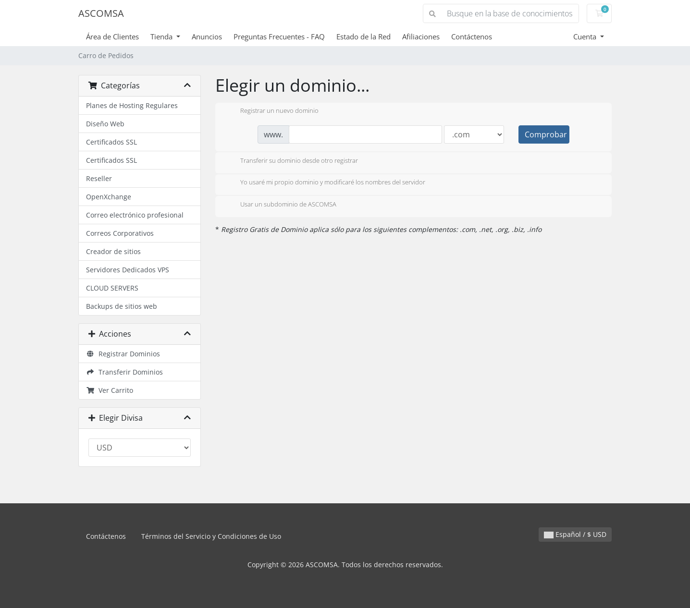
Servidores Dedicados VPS (127, 269)
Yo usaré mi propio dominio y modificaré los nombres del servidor (325, 183)
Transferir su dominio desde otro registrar (291, 161)
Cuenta (585, 36)
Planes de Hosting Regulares (132, 105)
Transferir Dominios (124, 372)
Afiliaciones (421, 36)
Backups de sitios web (121, 306)
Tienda (162, 36)
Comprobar (546, 134)
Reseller (99, 178)
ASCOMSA (101, 13)
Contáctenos (471, 36)
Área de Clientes (112, 36)
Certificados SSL (111, 141)
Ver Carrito (109, 390)
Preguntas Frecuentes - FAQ (279, 36)
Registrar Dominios (123, 353)
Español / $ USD (575, 534)
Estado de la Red (363, 36)
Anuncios (207, 36)
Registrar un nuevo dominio (272, 111)
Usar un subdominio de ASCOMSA (280, 205)
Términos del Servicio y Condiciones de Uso (211, 536)
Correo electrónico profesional (135, 214)
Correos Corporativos (120, 233)
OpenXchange (108, 196)
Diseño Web (105, 123)
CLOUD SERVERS (112, 287)
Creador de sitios (113, 251)
